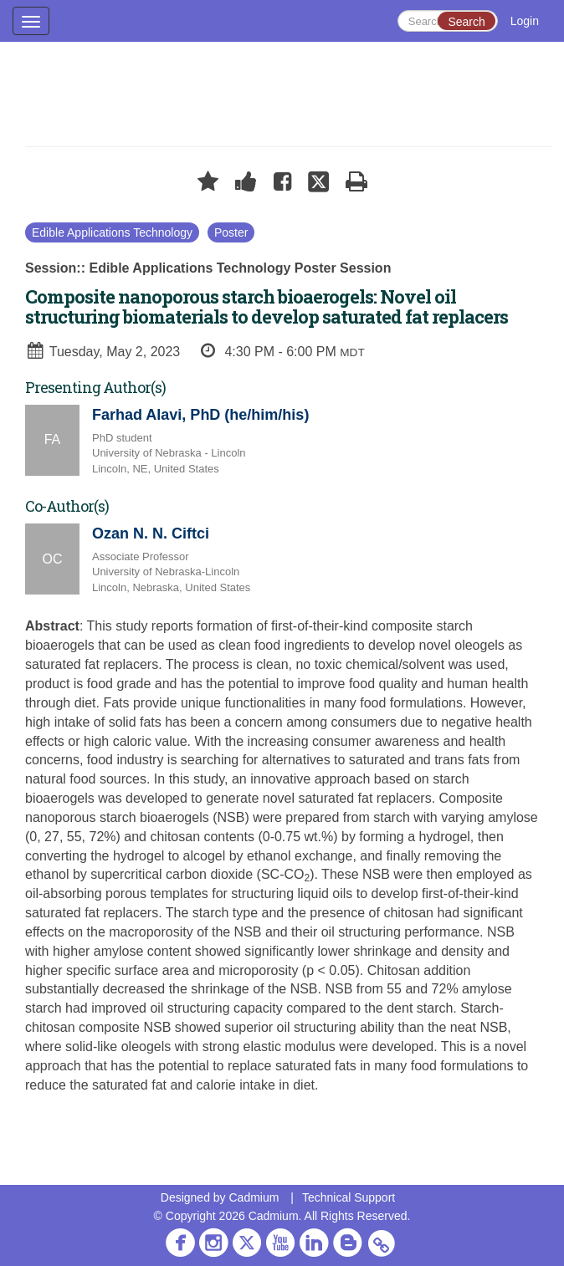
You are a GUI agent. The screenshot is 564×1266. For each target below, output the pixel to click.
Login (524, 21)
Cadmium (253, 1197)
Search (466, 21)
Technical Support (348, 1197)
